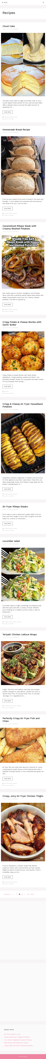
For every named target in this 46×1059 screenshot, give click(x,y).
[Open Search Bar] (43, 2)
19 (22, 894)
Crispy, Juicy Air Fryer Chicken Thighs (23, 796)
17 (17, 894)
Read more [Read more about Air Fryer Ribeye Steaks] (7, 523)
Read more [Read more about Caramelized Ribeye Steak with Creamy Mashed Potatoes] (7, 304)
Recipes (15, 117)
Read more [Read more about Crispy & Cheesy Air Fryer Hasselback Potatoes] (7, 489)
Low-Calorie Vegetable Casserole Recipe (18, 1040)
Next (33, 894)
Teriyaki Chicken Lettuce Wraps (20, 634)
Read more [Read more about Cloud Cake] (7, 112)
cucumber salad (11, 541)
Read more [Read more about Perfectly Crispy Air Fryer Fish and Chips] (7, 778)
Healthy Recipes (8, 309)
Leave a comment (9, 119)
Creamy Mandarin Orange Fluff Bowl (17, 1037)
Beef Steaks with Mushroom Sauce (16, 1043)
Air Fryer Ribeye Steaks (15, 506)
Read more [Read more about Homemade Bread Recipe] (7, 208)
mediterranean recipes (10, 621)
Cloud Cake (9, 26)
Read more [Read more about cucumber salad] (7, 617)
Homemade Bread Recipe (16, 129)
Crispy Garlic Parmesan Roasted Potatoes (18, 1045)
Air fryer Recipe (8, 213)
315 (28, 894)
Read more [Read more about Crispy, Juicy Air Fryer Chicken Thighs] (7, 877)
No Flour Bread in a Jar (12, 1034)
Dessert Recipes (8, 117)
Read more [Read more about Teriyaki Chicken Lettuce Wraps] (7, 700)
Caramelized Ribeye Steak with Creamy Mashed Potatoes (19, 227)
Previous (6, 894)
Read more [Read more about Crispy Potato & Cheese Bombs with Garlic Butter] (7, 386)
